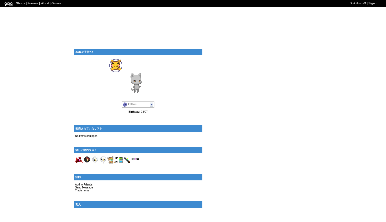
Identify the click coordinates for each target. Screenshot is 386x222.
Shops (20, 3)
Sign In (373, 3)
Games (56, 3)
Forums (33, 3)
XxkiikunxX (358, 3)
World (45, 3)
